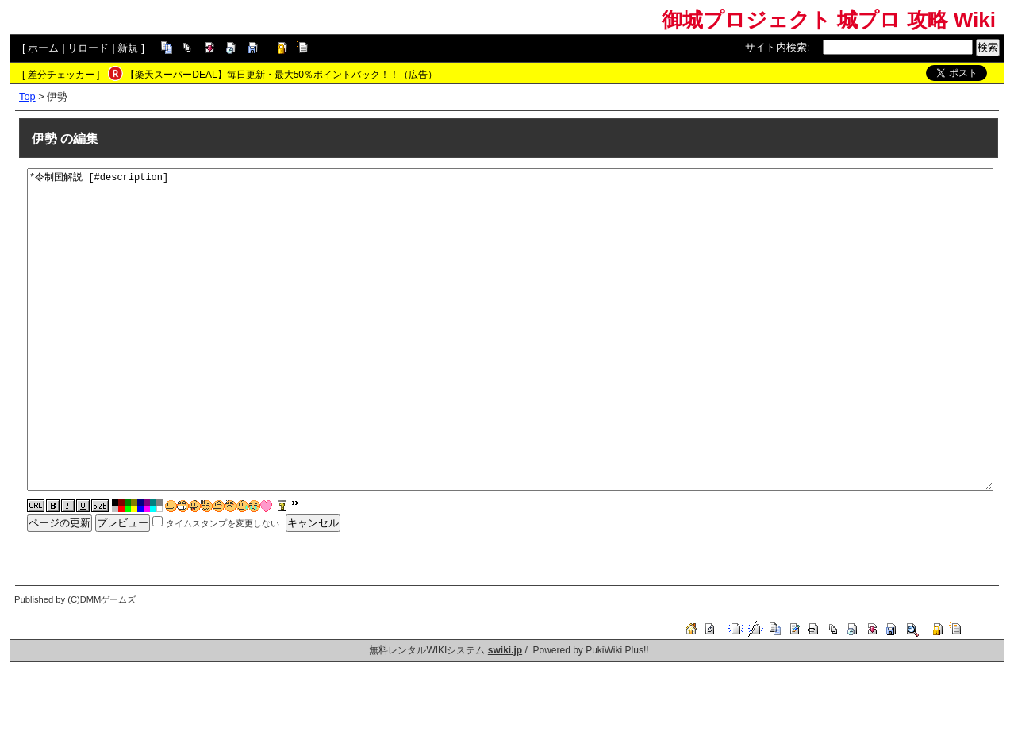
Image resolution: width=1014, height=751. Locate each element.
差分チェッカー (61, 74)
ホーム (43, 48)
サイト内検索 (776, 47)
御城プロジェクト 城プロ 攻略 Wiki (829, 20)
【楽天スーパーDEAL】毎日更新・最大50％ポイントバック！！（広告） (281, 74)
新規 (127, 48)
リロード (88, 48)
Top (27, 96)
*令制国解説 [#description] (510, 329)
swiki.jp (505, 650)
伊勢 (44, 138)
